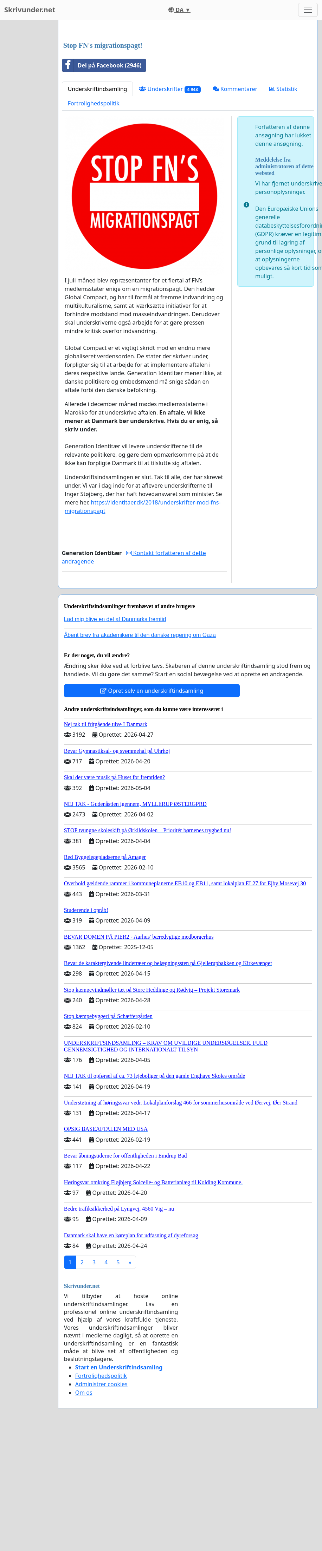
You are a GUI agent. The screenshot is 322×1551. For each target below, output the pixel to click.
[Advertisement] (184, 80)
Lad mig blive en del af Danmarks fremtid (115, 718)
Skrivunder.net (29, 9)
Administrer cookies (101, 1482)
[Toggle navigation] (308, 10)
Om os (83, 1491)
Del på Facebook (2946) (102, 163)
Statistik (283, 187)
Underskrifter (169, 187)
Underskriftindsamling (97, 187)
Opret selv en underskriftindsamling (151, 789)
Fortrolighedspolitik (94, 202)
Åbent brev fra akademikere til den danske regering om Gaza (140, 733)
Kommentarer (235, 187)
